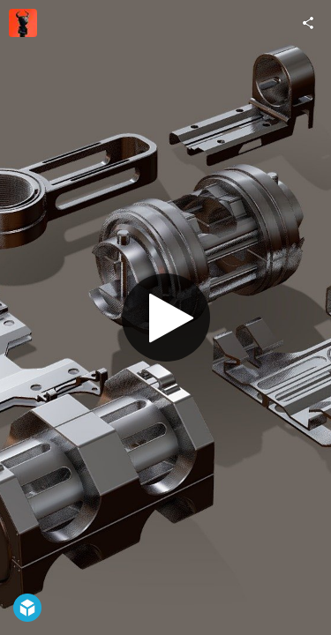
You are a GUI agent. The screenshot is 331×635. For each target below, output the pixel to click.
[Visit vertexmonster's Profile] (23, 23)
